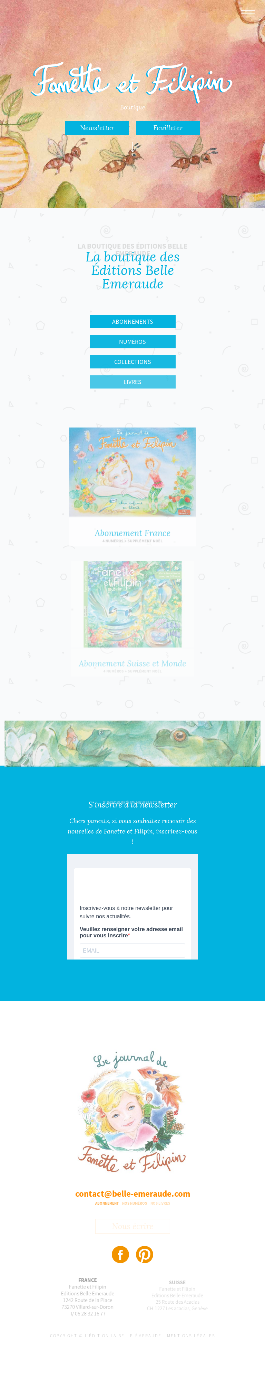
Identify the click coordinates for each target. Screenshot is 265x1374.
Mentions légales (191, 1336)
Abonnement (107, 1203)
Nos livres (160, 1203)
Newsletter (97, 128)
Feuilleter (168, 128)
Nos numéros (134, 1203)
